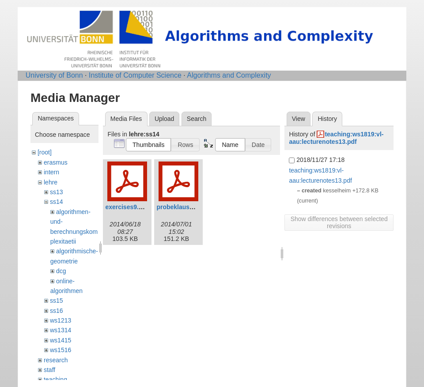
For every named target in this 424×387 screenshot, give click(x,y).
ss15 (56, 300)
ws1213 (60, 320)
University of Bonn (54, 75)
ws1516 (60, 349)
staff (49, 369)
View (298, 118)
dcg (61, 270)
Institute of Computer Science (135, 75)
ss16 (56, 310)
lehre (50, 182)
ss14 (56, 201)
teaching (55, 379)
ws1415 (60, 340)
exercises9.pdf (126, 206)
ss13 (56, 191)
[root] (45, 152)
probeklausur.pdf (181, 206)
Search (196, 118)
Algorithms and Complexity (229, 75)
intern (51, 172)
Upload (164, 118)
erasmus (56, 162)
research (56, 360)
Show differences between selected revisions (339, 222)
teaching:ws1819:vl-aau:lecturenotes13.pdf (336, 138)
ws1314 (60, 330)
